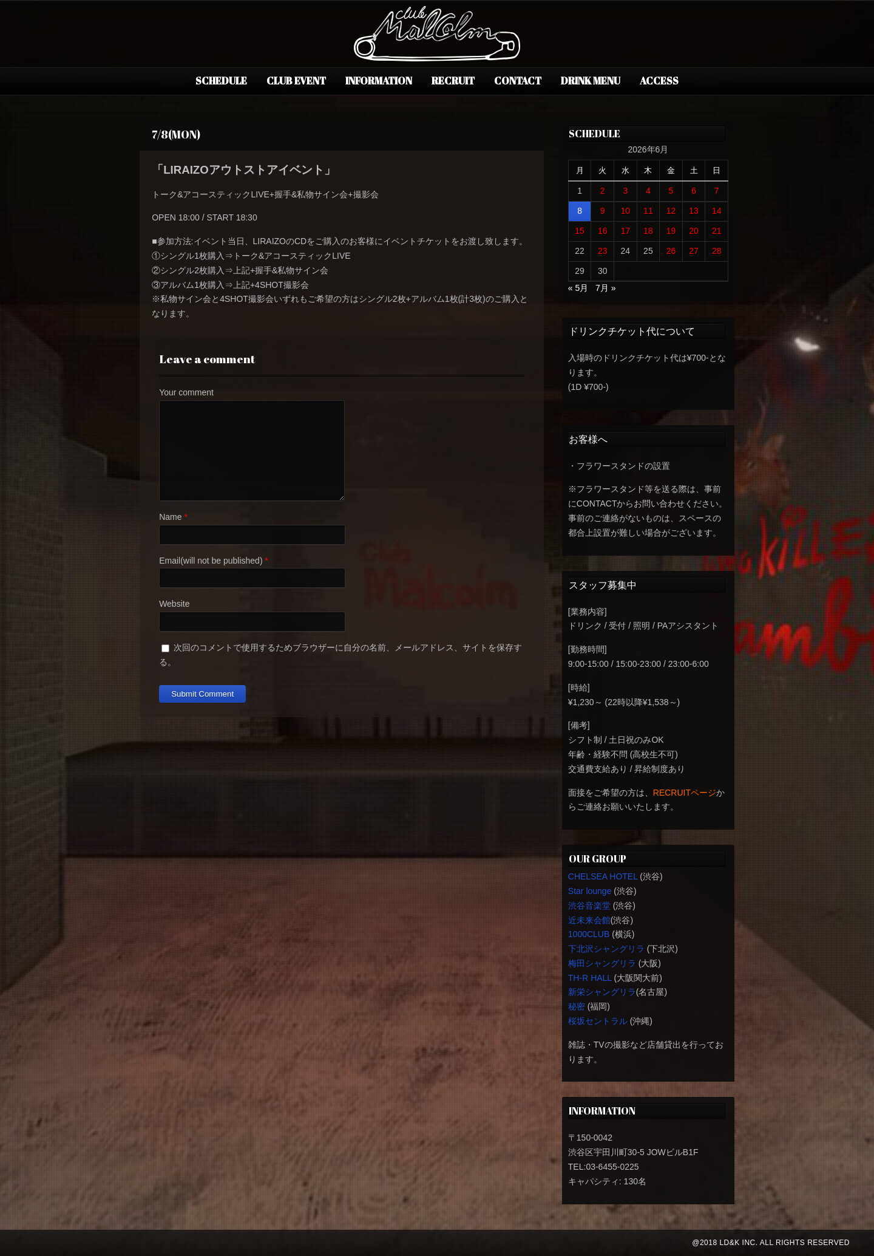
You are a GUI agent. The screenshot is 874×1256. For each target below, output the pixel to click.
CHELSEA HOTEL (603, 876)
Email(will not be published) (210, 560)
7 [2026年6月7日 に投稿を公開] (716, 191)
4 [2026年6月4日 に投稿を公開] (648, 191)
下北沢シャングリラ (606, 949)
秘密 (576, 1006)
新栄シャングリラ (602, 992)
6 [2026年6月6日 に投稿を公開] (693, 191)
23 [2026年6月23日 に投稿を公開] (603, 251)
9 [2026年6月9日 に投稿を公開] (602, 211)
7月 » (605, 288)
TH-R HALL (590, 978)
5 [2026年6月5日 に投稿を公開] (671, 191)
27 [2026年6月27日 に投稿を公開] (694, 251)
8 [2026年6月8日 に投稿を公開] (579, 211)
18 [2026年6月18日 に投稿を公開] (648, 231)
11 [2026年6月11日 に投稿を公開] (648, 211)
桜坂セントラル (598, 1021)
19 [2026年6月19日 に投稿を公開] (671, 231)
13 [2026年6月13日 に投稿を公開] (694, 211)
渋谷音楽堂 (589, 905)
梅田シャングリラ (602, 963)
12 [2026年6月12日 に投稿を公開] (671, 211)
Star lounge (590, 891)
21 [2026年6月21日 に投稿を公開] (717, 231)
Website (174, 604)
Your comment (186, 392)
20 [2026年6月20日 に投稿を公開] (694, 231)
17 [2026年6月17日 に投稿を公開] (626, 231)
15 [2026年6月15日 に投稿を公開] (579, 231)
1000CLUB (589, 934)
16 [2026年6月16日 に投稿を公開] (603, 231)
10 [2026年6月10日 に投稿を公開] (626, 211)
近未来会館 (589, 920)
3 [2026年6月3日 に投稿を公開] (625, 191)
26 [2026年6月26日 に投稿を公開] (671, 251)
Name (170, 517)
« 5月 (578, 288)
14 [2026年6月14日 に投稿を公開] (717, 211)
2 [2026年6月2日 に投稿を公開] (602, 191)
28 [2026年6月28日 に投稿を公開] (717, 251)
